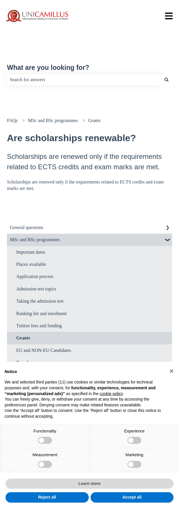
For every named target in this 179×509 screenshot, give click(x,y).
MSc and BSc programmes (53, 120)
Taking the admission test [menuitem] (40, 301)
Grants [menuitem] (23, 337)
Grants (94, 120)
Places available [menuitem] (31, 264)
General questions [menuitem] (26, 227)
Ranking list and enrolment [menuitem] (41, 313)
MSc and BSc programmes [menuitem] (35, 239)
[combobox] (84, 79)
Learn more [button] (89, 483)
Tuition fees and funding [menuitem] (39, 325)
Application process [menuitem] (34, 276)
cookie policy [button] (111, 393)
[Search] (166, 79)
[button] (171, 371)
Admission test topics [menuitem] (36, 288)
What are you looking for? (48, 67)
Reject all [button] (47, 497)
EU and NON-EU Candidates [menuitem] (43, 350)
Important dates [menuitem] (30, 252)
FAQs (12, 120)
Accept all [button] (132, 497)
